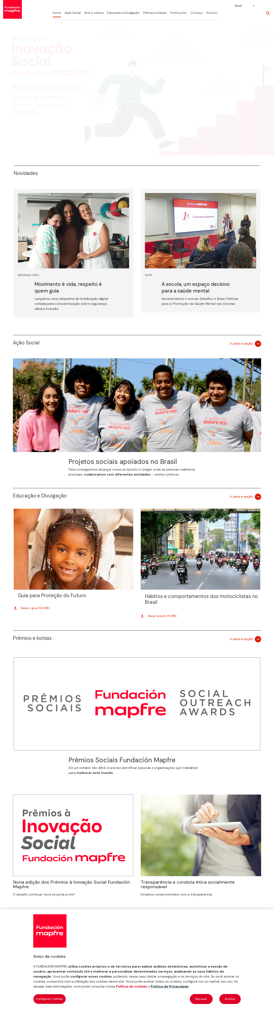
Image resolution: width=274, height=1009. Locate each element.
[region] (137, 959)
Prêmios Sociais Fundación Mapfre (122, 760)
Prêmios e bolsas (155, 13)
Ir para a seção (241, 343)
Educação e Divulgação (123, 13)
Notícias (211, 13)
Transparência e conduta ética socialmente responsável (188, 884)
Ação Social (73, 13)
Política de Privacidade (170, 986)
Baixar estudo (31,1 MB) (162, 616)
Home (57, 13)
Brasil (238, 5)
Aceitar (230, 999)
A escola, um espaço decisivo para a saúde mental (196, 287)
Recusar (201, 999)
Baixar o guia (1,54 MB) (35, 608)
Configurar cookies (49, 999)
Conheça (196, 13)
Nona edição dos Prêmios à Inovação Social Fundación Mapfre (71, 884)
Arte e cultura (94, 13)
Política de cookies (131, 986)
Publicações (178, 13)
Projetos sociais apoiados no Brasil (123, 461)
